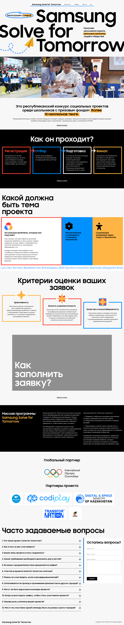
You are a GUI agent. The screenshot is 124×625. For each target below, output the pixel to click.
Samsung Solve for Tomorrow (46, 5)
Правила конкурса (62, 125)
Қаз (91, 4)
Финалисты (67, 4)
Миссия (84, 4)
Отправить (92, 578)
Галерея (76, 4)
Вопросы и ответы (62, 180)
